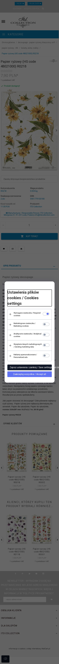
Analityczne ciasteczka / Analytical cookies (27, 335)
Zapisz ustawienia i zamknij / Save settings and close (31, 367)
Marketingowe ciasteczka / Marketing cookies (24, 324)
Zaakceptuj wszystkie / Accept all (29, 374)
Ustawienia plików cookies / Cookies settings (23, 298)
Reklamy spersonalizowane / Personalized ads (25, 356)
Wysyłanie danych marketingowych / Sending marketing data (28, 345)
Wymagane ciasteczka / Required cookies (27, 314)
